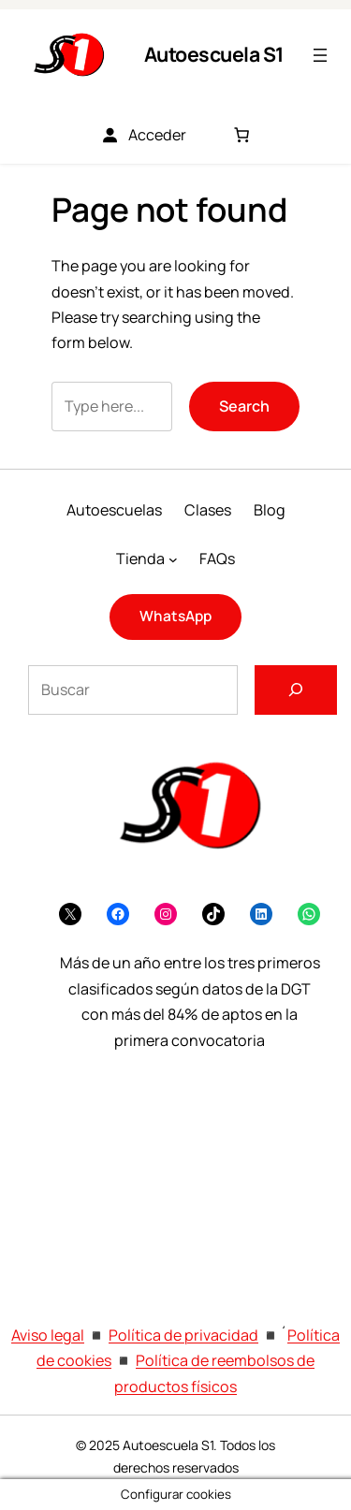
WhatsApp (175, 616)
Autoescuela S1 (214, 53)
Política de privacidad (183, 1335)
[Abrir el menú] (320, 55)
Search (244, 406)
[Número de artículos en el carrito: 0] (241, 134)
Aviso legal (47, 1335)
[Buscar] (296, 690)
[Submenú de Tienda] (173, 558)
